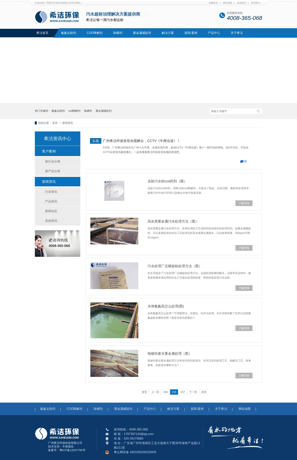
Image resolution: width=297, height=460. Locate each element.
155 (165, 392)
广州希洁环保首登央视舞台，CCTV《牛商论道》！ (141, 141)
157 (183, 392)
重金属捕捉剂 (142, 32)
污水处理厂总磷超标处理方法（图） (175, 266)
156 (174, 392)
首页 (55, 122)
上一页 (155, 392)
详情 (244, 161)
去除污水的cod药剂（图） (167, 181)
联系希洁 (255, 3)
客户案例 (49, 151)
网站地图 (227, 3)
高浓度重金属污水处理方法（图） (173, 221)
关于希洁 (237, 32)
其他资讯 (51, 220)
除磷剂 (117, 32)
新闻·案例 (190, 32)
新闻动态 (51, 211)
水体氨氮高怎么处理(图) (166, 306)
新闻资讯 (67, 122)
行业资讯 (51, 191)
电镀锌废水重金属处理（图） (170, 353)
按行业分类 (52, 161)
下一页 (193, 392)
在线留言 (241, 3)
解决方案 (168, 32)
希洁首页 (42, 32)
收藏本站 (213, 3)
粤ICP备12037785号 (72, 450)
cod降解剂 (74, 110)
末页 (203, 392)
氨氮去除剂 (68, 32)
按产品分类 (52, 171)
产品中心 (214, 32)
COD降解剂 (95, 32)
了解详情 (244, 203)
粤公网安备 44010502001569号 (135, 452)
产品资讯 (51, 201)
